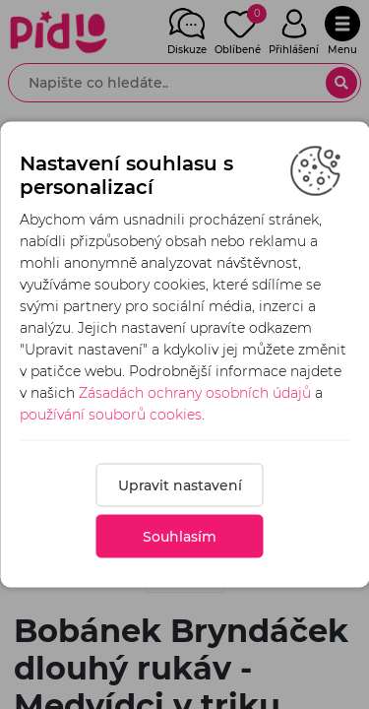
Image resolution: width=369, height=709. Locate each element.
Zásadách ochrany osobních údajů (195, 393)
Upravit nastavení (180, 485)
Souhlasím (179, 537)
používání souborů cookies (111, 414)
